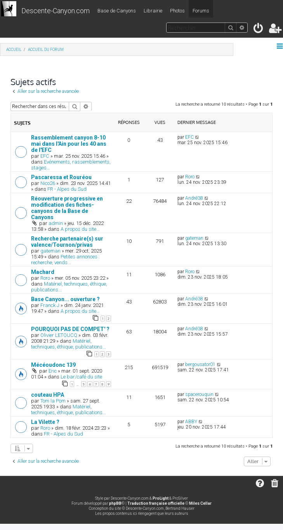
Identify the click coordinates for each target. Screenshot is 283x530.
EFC (44, 156)
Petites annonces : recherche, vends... (65, 259)
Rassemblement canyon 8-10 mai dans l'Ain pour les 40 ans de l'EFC (68, 143)
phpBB (115, 503)
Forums (201, 11)
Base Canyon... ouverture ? (65, 299)
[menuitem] (259, 30)
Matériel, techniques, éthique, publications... (68, 344)
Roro (189, 177)
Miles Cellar (200, 503)
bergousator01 (200, 364)
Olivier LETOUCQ (58, 335)
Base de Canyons (116, 11)
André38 (194, 198)
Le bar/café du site (81, 377)
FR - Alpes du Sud (67, 189)
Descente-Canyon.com (55, 11)
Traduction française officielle (155, 503)
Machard (42, 272)
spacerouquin (199, 394)
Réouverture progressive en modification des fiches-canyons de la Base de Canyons (67, 207)
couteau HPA (47, 395)
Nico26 (47, 183)
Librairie (153, 11)
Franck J (49, 305)
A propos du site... (80, 229)
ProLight (160, 498)
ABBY (191, 421)
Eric (53, 371)
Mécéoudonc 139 (53, 365)
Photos (177, 11)
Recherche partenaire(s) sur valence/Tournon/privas (67, 241)
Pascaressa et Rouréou (61, 177)
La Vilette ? (45, 422)
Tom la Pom (53, 401)
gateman (50, 251)
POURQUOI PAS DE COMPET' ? (70, 329)
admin (56, 223)
